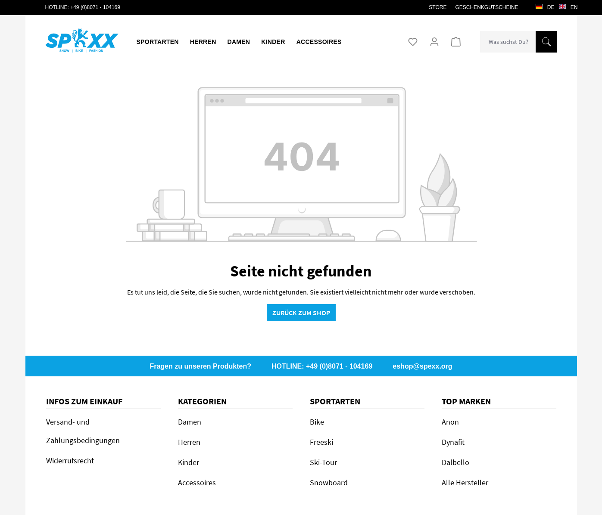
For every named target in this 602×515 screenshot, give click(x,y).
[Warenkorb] (456, 42)
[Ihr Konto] (434, 42)
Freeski (321, 442)
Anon (450, 422)
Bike (317, 422)
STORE (437, 7)
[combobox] (508, 42)
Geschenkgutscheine (486, 7)
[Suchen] (546, 42)
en (568, 5)
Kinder (188, 462)
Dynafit (453, 442)
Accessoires (197, 482)
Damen (189, 422)
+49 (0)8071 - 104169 (95, 7)
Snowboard (329, 482)
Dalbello (455, 462)
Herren (189, 442)
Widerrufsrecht (70, 460)
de (545, 5)
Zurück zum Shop (301, 312)
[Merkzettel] (413, 42)
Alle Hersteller (465, 482)
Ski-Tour (323, 462)
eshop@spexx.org (422, 366)
